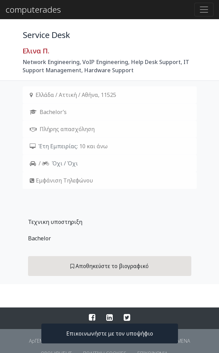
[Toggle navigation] (204, 9)
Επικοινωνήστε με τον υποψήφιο (109, 333)
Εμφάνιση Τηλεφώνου (64, 180)
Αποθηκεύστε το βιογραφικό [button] (109, 266)
